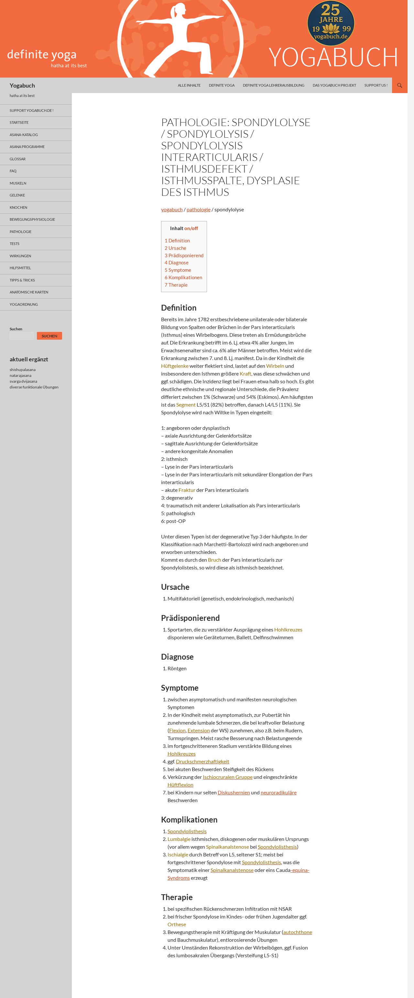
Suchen (16, 328)
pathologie (199, 209)
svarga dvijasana (23, 381)
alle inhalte (189, 85)
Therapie (176, 285)
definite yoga (221, 85)
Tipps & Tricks (22, 280)
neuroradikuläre (279, 792)
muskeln (18, 183)
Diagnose (177, 262)
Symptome (178, 270)
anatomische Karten (29, 292)
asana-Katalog (24, 135)
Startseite (19, 122)
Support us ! (376, 85)
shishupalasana (23, 369)
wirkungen (20, 256)
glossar (18, 159)
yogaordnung (24, 304)
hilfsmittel (20, 268)
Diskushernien (234, 792)
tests (14, 243)
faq (13, 171)
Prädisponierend (184, 255)
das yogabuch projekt (334, 85)
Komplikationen (183, 277)
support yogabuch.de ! (32, 110)
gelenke (17, 195)
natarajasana (20, 375)
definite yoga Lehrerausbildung (273, 85)
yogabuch (172, 209)
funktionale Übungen (41, 387)
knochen (18, 207)
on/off (191, 228)
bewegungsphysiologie (32, 219)
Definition (177, 240)
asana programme (27, 146)
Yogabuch (22, 85)
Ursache (175, 248)
